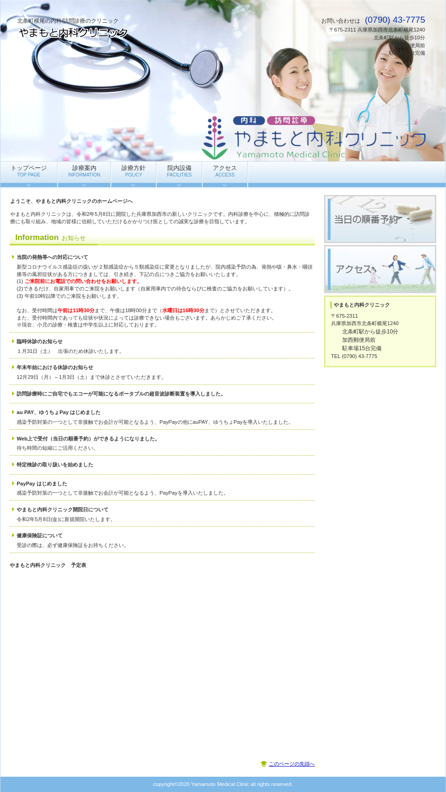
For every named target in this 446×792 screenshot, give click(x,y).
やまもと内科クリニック (110, 33)
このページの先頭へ (292, 764)
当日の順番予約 (380, 219)
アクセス (380, 269)
